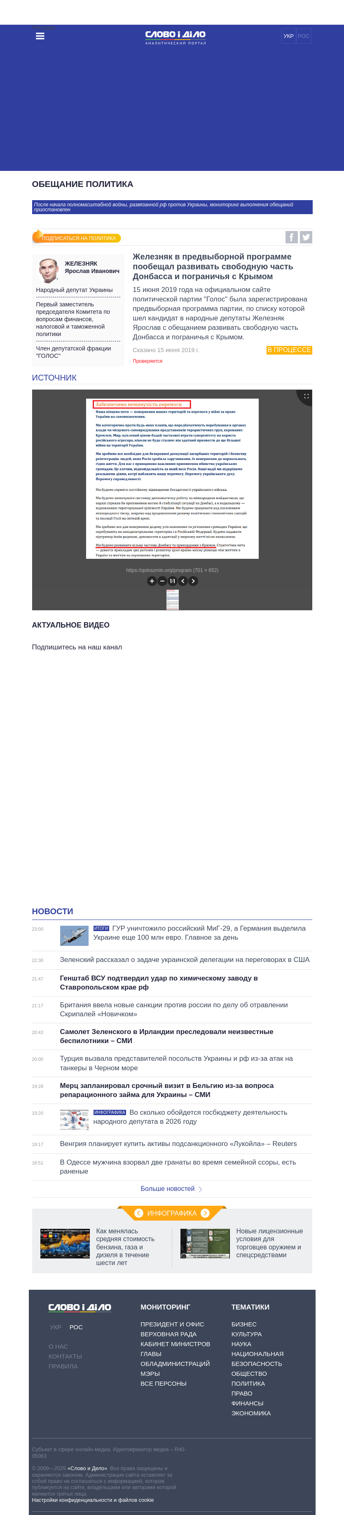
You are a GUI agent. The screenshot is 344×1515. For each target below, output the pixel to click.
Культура (247, 1334)
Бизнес (244, 1324)
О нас (58, 1346)
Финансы (248, 1403)
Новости (52, 911)
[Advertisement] (172, 109)
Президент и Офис (172, 1324)
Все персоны (163, 1383)
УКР (288, 36)
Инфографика (172, 1213)
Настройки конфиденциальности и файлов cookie (93, 1500)
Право (242, 1393)
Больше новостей (171, 1188)
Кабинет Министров (175, 1343)
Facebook (291, 237)
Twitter (306, 237)
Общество (249, 1373)
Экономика (251, 1413)
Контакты (65, 1356)
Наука (241, 1343)
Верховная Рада (168, 1334)
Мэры (150, 1373)
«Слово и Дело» (87, 1468)
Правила (63, 1366)
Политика (248, 1383)
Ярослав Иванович (92, 267)
